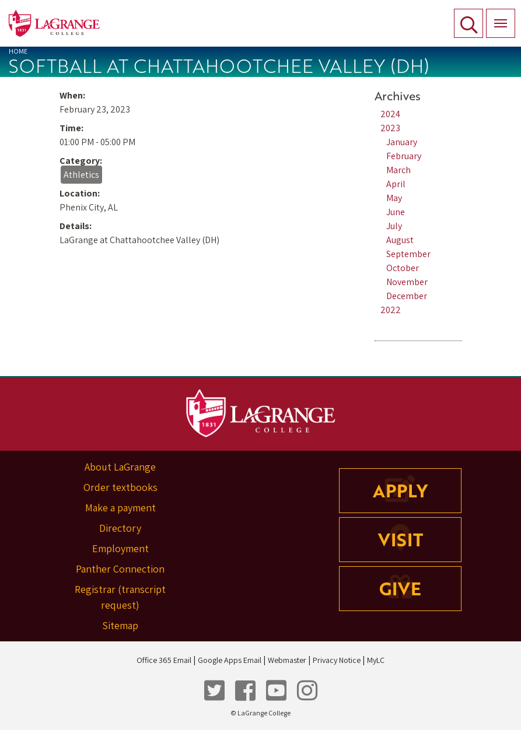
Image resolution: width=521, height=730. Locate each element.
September (408, 254)
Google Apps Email (229, 660)
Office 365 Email (164, 660)
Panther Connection (120, 568)
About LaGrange (120, 466)
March (398, 170)
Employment (120, 548)
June (395, 212)
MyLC (375, 660)
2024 (390, 114)
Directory (120, 528)
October (402, 268)
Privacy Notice (337, 660)
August (400, 240)
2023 (390, 128)
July (394, 226)
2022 (390, 310)
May (394, 198)
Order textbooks (120, 487)
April (395, 184)
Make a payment (120, 507)
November (407, 282)
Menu (496, 17)
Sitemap (120, 625)
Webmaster (287, 660)
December (406, 296)
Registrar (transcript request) (120, 597)
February (403, 156)
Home (18, 51)
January (401, 142)
